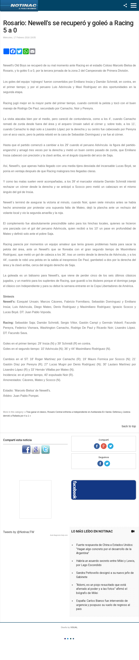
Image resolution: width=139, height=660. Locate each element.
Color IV (73, 638)
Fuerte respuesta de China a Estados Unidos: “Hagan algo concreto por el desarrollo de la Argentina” (104, 549)
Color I (65, 638)
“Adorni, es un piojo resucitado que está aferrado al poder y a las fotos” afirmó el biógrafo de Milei (101, 589)
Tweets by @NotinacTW (18, 532)
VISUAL (73, 627)
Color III (70, 638)
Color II (67, 638)
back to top (129, 426)
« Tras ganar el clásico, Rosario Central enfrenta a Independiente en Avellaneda (62, 412)
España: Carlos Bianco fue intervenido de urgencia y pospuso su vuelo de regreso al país (103, 605)
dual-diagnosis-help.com (59, 535)
